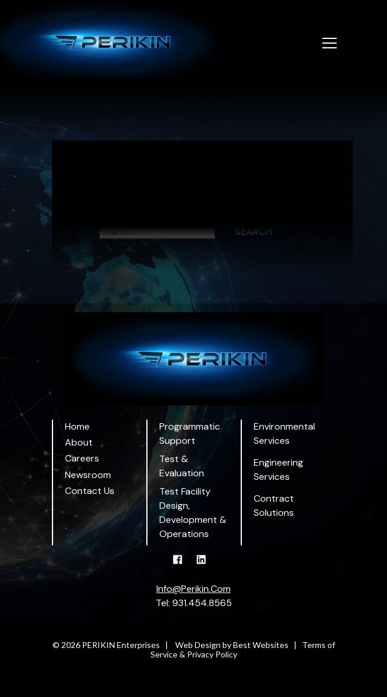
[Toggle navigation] (329, 43)
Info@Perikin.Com (193, 589)
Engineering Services (278, 469)
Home (77, 426)
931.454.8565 (202, 603)
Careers (82, 458)
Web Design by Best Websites (231, 645)
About (79, 442)
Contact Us (89, 491)
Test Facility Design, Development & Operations (193, 512)
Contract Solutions (274, 505)
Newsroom (88, 475)
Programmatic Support (189, 433)
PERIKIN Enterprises (121, 645)
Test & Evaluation (181, 466)
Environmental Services (284, 433)
